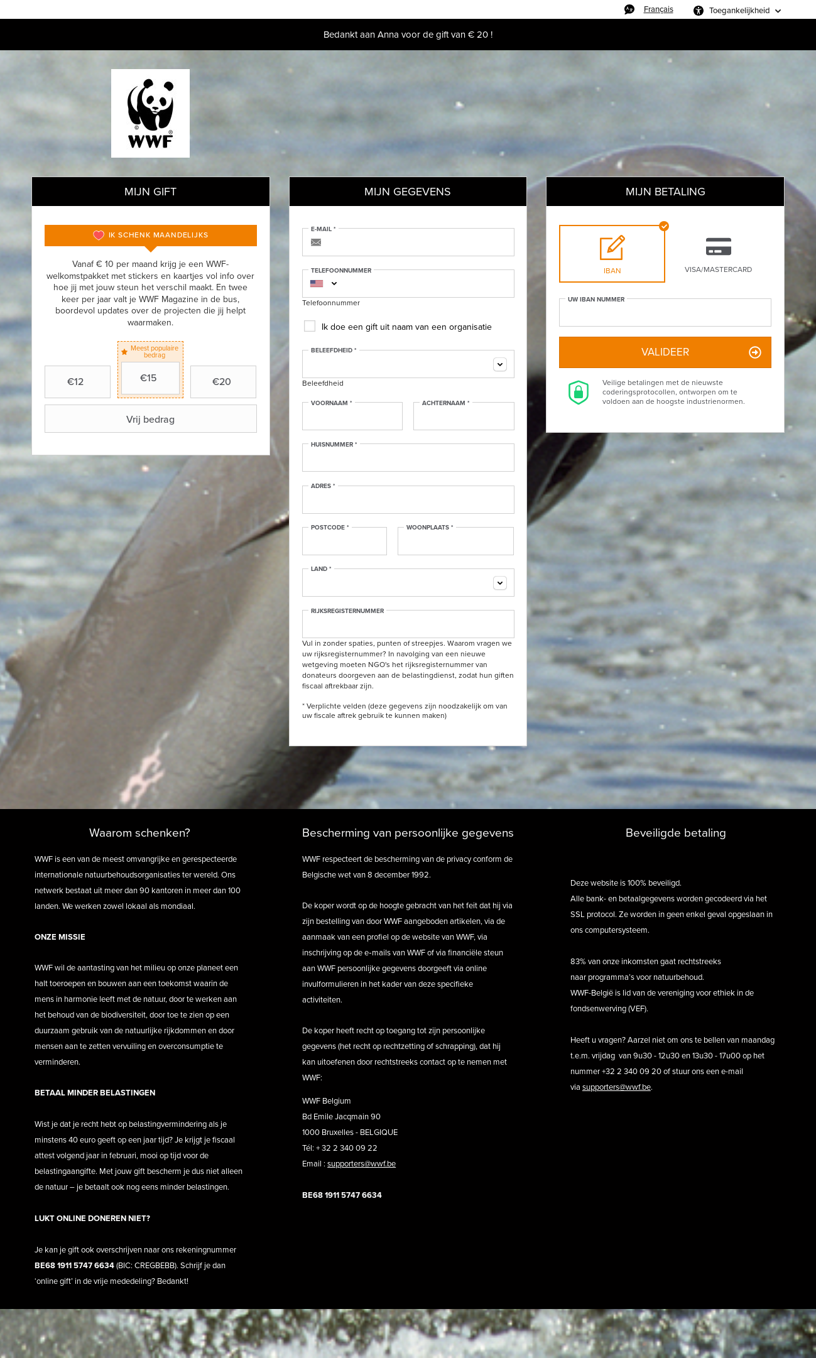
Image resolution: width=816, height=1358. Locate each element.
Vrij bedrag (111, 419)
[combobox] (316, 283)
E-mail (323, 229)
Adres (323, 486)
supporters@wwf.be (361, 1164)
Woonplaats (430, 527)
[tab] (151, 235)
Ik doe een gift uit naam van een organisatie (407, 327)
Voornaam (331, 403)
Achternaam (446, 403)
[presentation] (151, 235)
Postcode (330, 527)
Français (658, 9)
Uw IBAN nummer (596, 299)
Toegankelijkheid (739, 10)
